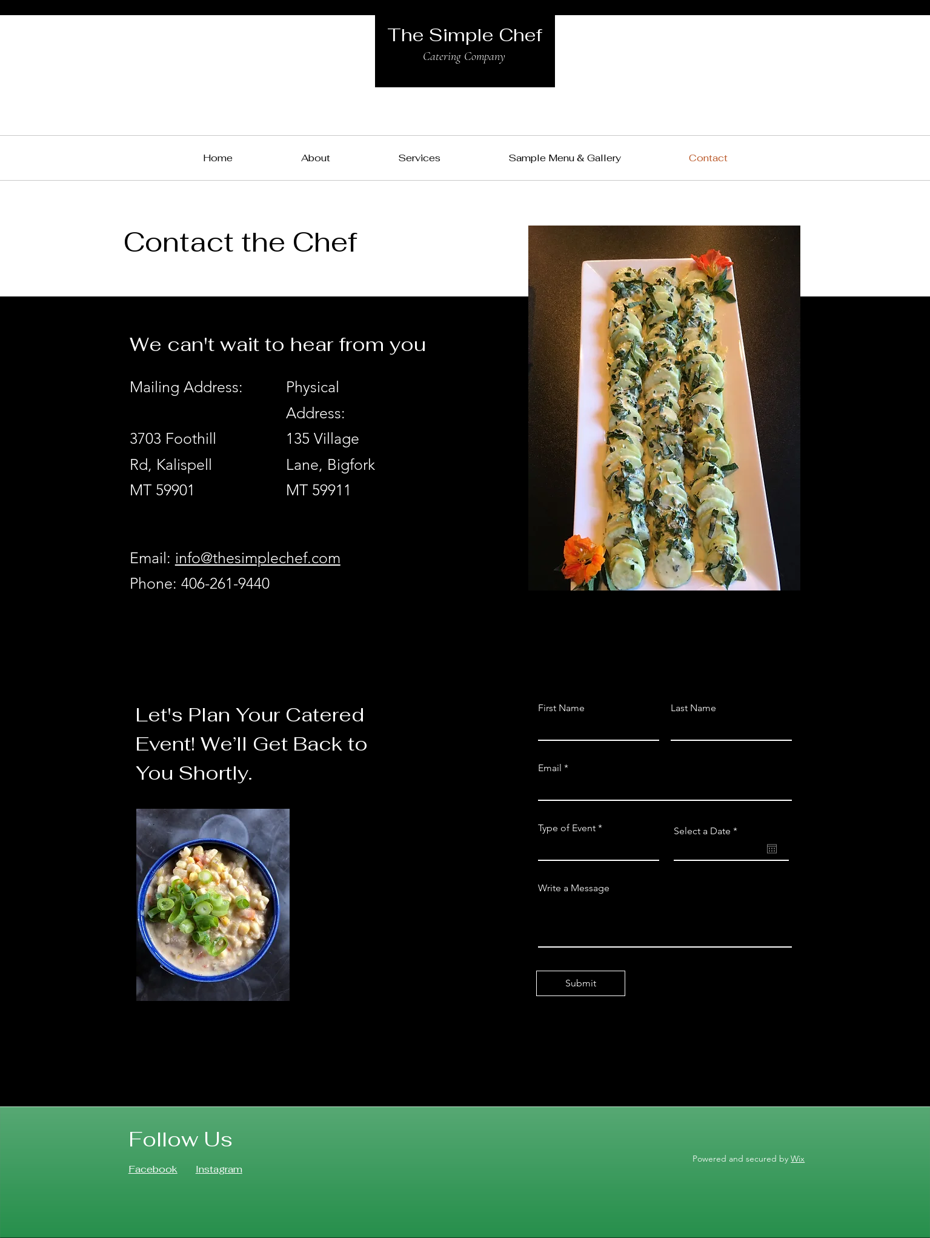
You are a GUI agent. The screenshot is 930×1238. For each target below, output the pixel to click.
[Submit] (580, 983)
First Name (561, 708)
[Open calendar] (772, 849)
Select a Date (708, 831)
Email (550, 768)
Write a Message (573, 888)
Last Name (693, 708)
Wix (798, 1158)
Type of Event (567, 828)
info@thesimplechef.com (257, 558)
